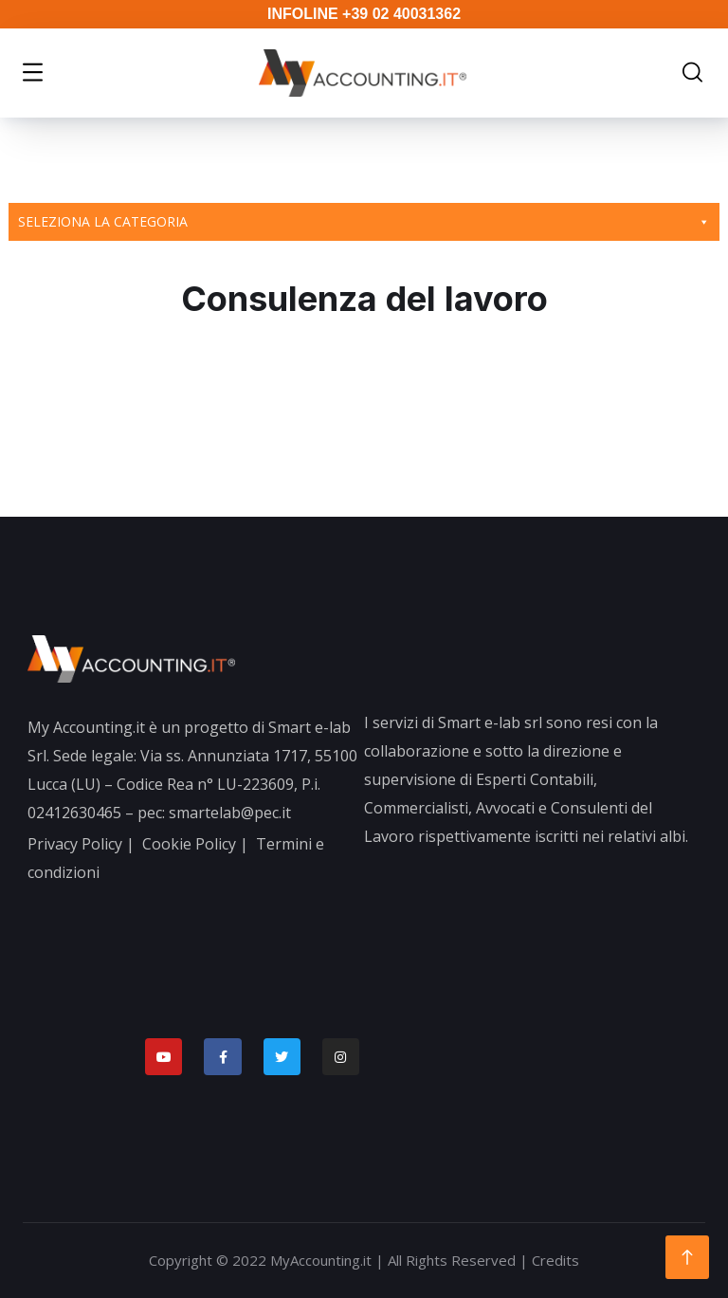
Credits (555, 1260)
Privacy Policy (74, 843)
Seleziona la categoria (364, 222)
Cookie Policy (189, 843)
